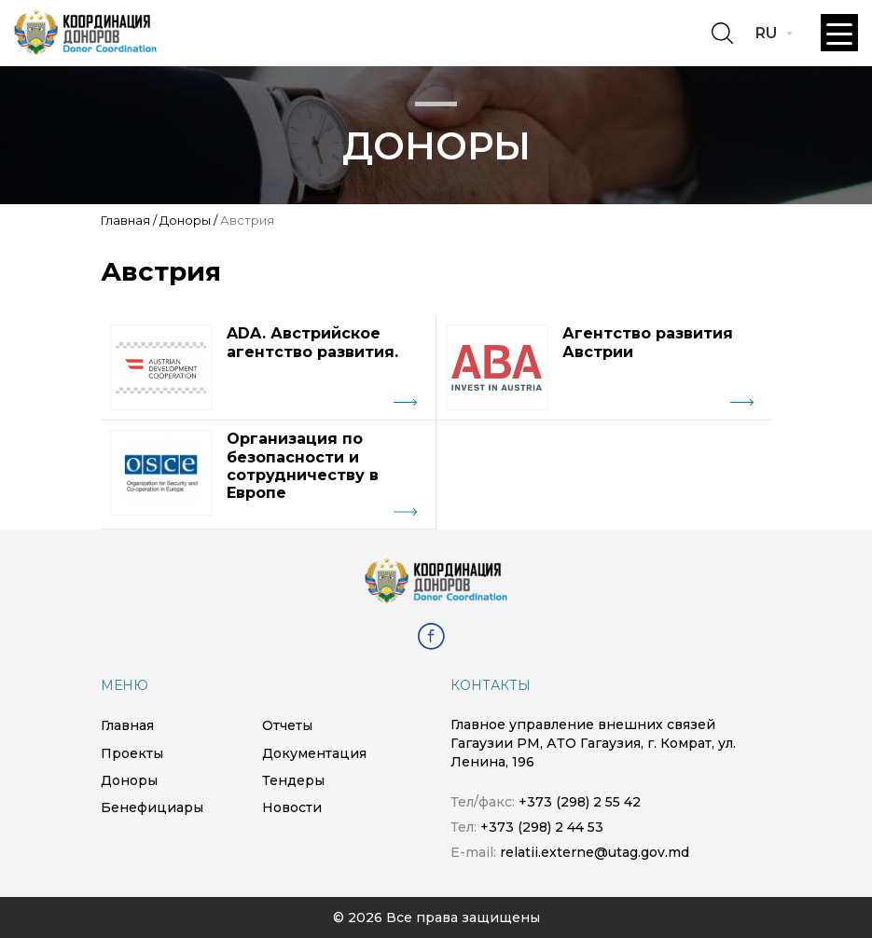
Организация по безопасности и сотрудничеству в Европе (303, 466)
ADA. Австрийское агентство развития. (312, 342)
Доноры (185, 220)
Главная (125, 220)
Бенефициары (152, 807)
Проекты (132, 753)
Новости (292, 807)
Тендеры (293, 780)
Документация (314, 753)
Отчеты (287, 725)
